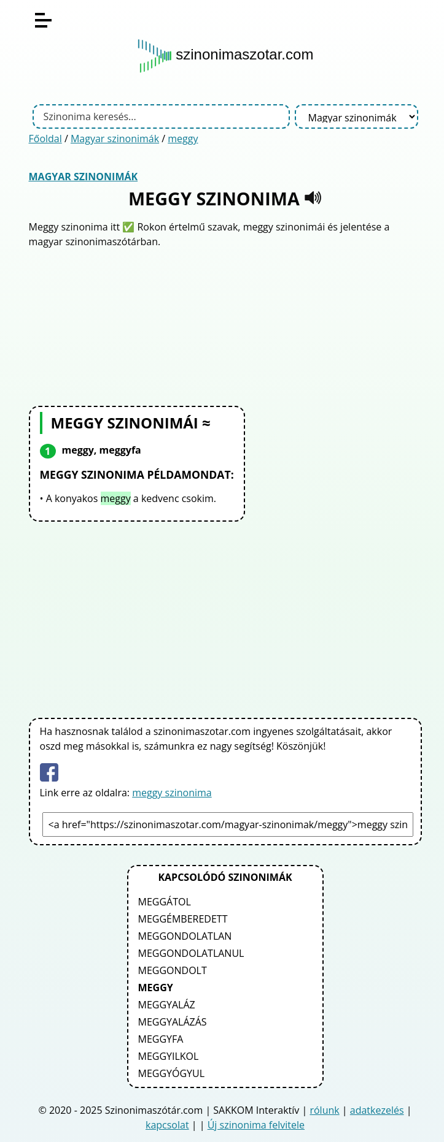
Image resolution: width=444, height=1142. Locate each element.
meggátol (164, 902)
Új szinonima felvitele (256, 1125)
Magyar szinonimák (115, 138)
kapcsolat (167, 1125)
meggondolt (172, 970)
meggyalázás (172, 1022)
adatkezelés (377, 1110)
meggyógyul (171, 1073)
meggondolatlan (185, 936)
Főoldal (45, 138)
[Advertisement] (225, 325)
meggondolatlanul (191, 953)
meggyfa (161, 1039)
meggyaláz (166, 1005)
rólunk (324, 1110)
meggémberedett (183, 919)
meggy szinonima (172, 792)
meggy (183, 138)
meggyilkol (168, 1056)
